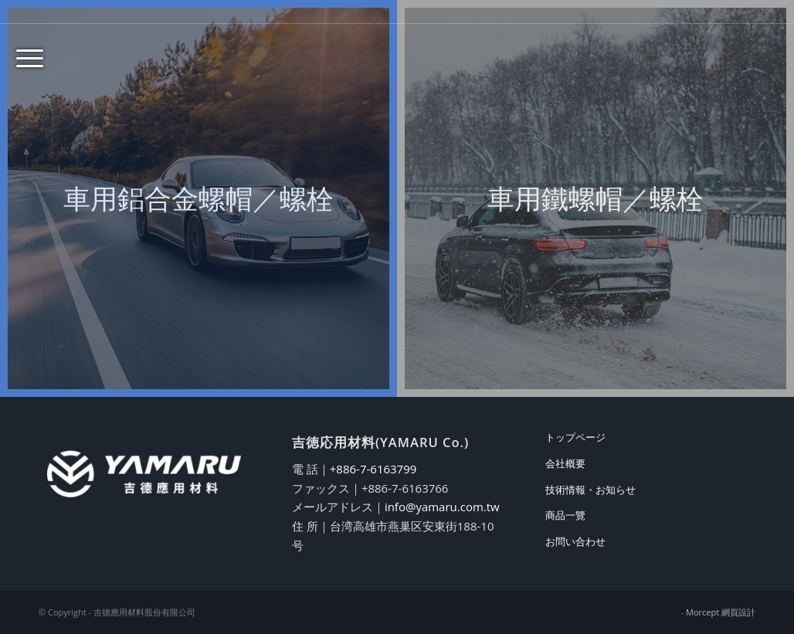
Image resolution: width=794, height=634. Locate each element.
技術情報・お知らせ (590, 490)
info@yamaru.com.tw (442, 506)
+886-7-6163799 (373, 468)
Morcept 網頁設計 (720, 612)
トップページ (575, 437)
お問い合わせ (575, 541)
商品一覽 (565, 515)
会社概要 (565, 463)
